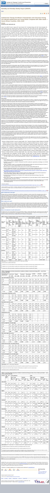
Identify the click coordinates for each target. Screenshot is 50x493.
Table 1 (42, 55)
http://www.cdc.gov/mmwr (23, 463)
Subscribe (10, 470)
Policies (10, 478)
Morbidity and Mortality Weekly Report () (16, 8)
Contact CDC (25, 478)
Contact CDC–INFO (21, 481)
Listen (14, 470)
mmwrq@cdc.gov (31, 467)
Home (2, 478)
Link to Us (20, 478)
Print (2, 470)
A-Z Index (6, 478)
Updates (5, 470)
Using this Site (15, 478)
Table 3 (41, 91)
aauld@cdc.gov (36, 156)
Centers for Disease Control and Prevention (13, 476)
